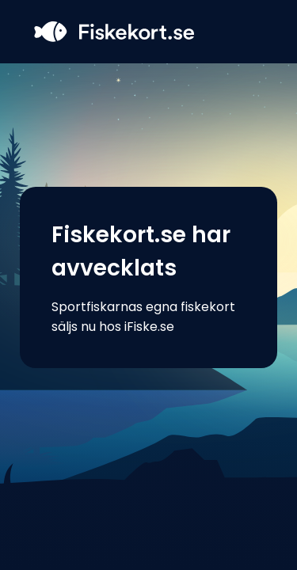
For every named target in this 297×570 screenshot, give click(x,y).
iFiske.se (149, 326)
